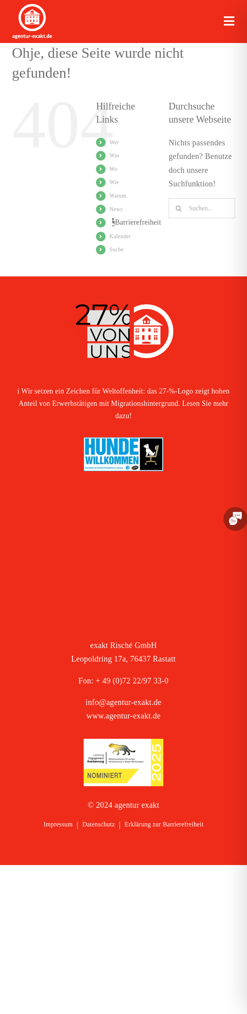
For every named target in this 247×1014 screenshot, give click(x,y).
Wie (114, 182)
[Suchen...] (202, 208)
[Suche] (178, 208)
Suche (117, 250)
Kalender (120, 236)
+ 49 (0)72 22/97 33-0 (132, 680)
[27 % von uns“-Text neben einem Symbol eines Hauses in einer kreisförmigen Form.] (123, 308)
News (116, 209)
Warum (118, 196)
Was (115, 156)
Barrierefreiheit (138, 222)
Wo (114, 169)
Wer (114, 142)
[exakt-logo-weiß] (32, 8)
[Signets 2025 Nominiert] (123, 742)
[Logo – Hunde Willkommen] (123, 441)
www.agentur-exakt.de (123, 715)
